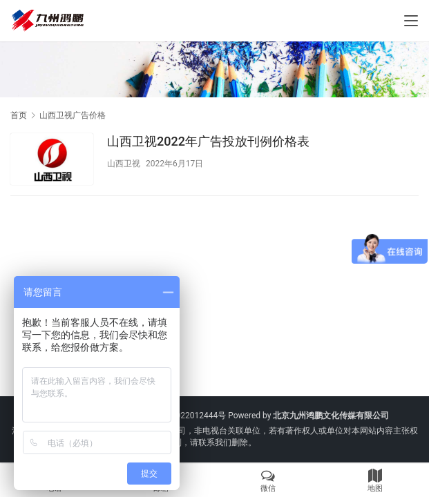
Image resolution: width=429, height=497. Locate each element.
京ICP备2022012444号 (184, 415)
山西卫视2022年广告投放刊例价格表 (208, 141)
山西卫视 (123, 163)
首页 (18, 115)
